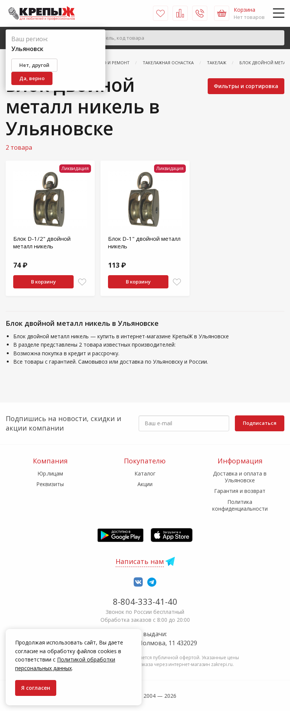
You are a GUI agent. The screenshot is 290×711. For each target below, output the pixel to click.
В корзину (43, 281)
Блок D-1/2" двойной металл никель (42, 242)
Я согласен (35, 687)
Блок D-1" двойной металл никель (144, 242)
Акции (145, 484)
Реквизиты (50, 484)
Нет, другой (34, 65)
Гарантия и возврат (239, 490)
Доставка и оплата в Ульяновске (240, 477)
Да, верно (32, 78)
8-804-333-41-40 (145, 601)
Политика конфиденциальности (240, 505)
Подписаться (259, 423)
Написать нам (140, 561)
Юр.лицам (50, 473)
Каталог (145, 473)
